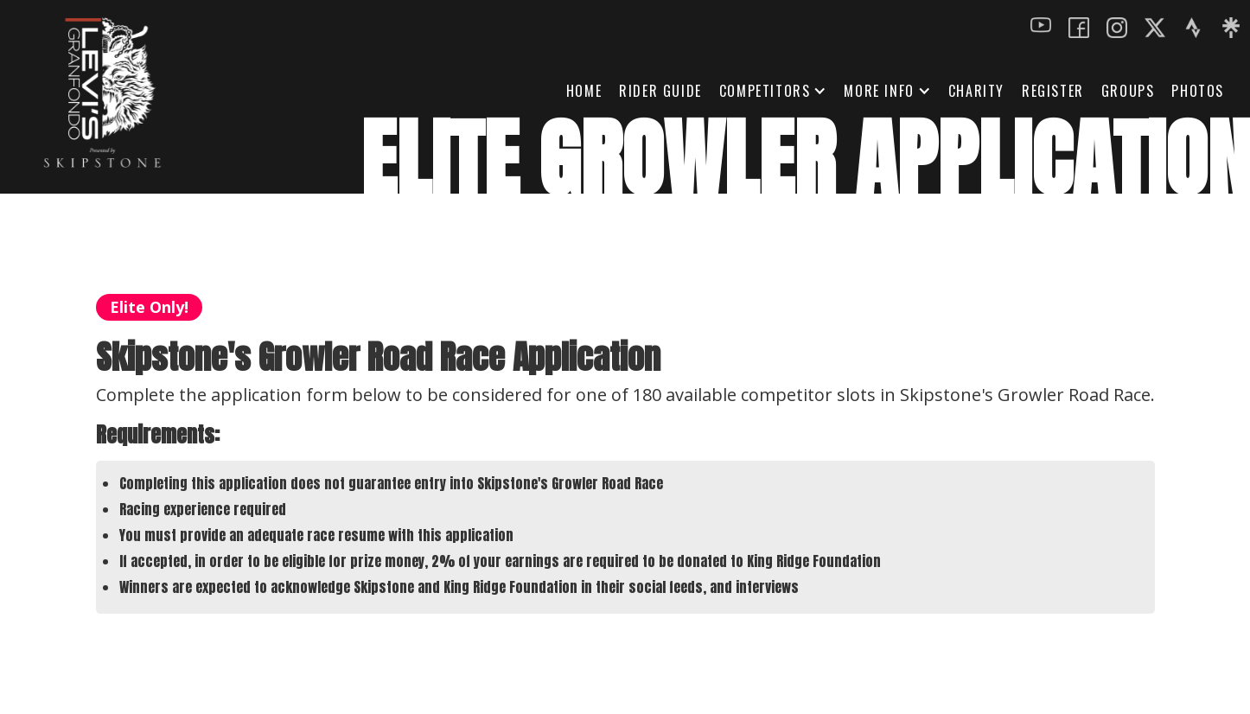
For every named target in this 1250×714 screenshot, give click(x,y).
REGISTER (1053, 90)
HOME (584, 90)
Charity (976, 90)
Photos (1197, 90)
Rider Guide (660, 90)
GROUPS (1128, 90)
